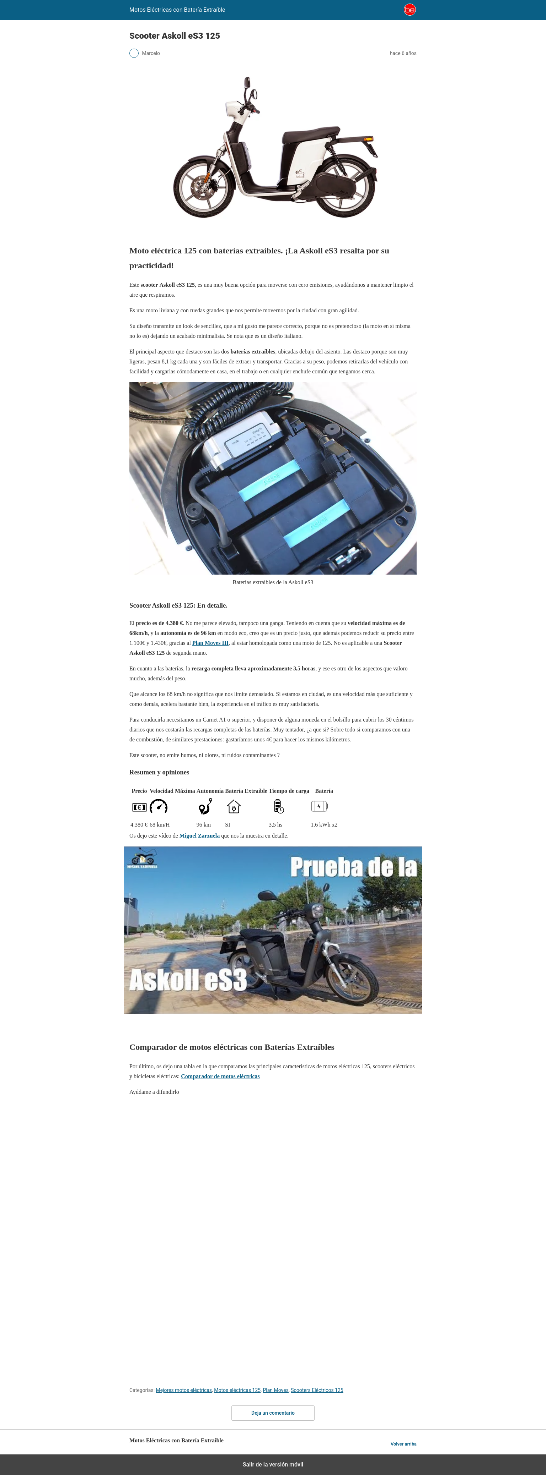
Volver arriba (404, 1444)
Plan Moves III (210, 643)
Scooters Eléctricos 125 (317, 1390)
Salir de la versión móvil (273, 1464)
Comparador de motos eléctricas (220, 1076)
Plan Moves (276, 1390)
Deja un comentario (273, 1413)
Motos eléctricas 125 (237, 1390)
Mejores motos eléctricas (184, 1390)
